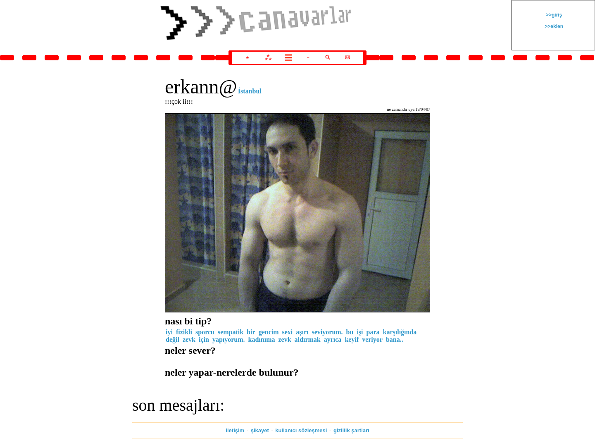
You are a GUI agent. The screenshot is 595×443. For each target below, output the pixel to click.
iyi (169, 332)
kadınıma (261, 339)
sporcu (204, 332)
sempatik (230, 332)
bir (251, 332)
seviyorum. (327, 332)
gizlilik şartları (351, 430)
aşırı (302, 332)
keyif (352, 339)
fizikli (184, 332)
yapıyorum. (228, 339)
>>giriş (553, 15)
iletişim (235, 430)
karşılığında (400, 332)
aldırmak (308, 339)
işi (360, 332)
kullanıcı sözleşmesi (301, 430)
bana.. (394, 339)
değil (172, 339)
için (204, 339)
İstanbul (250, 91)
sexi (287, 332)
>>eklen (553, 26)
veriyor (372, 339)
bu (350, 332)
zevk (189, 339)
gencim (269, 332)
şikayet (260, 430)
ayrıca (333, 339)
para (373, 332)
